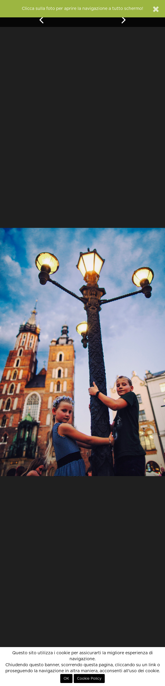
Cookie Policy (89, 678)
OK (66, 678)
